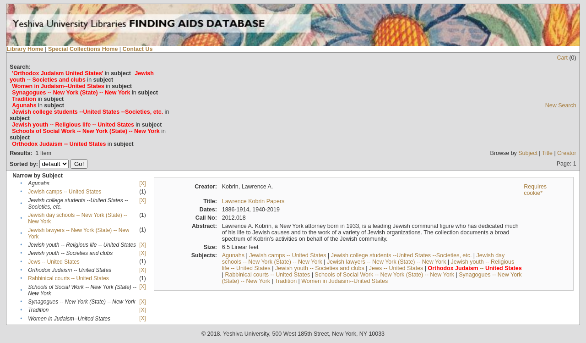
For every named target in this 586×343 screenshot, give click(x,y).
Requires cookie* (535, 189)
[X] (142, 183)
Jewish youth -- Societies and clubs (319, 268)
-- (475, 268)
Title (547, 153)
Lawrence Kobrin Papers (253, 201)
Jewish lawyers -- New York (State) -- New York (386, 262)
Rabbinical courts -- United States (68, 278)
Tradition (286, 281)
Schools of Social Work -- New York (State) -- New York (384, 274)
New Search (560, 105)
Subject (527, 153)
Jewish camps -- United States (64, 191)
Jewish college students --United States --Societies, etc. (401, 255)
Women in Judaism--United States (344, 281)
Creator (566, 153)
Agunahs (233, 255)
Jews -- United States (54, 262)
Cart (562, 58)
